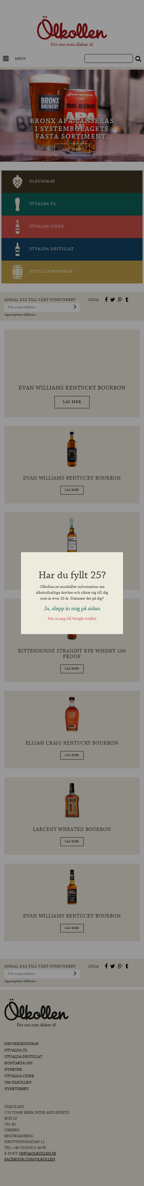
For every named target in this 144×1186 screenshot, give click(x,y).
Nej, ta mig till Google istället (72, 619)
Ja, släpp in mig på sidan (72, 608)
